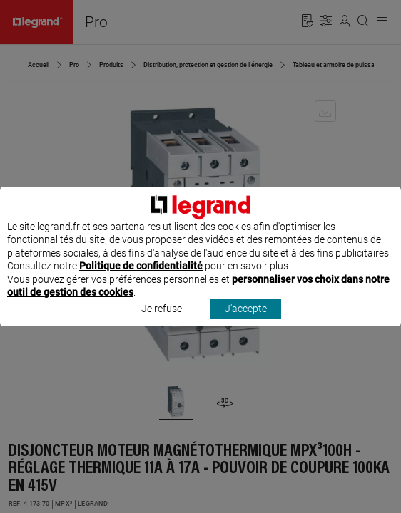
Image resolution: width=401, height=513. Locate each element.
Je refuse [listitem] (161, 322)
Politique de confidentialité (141, 279)
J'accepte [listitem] (246, 322)
